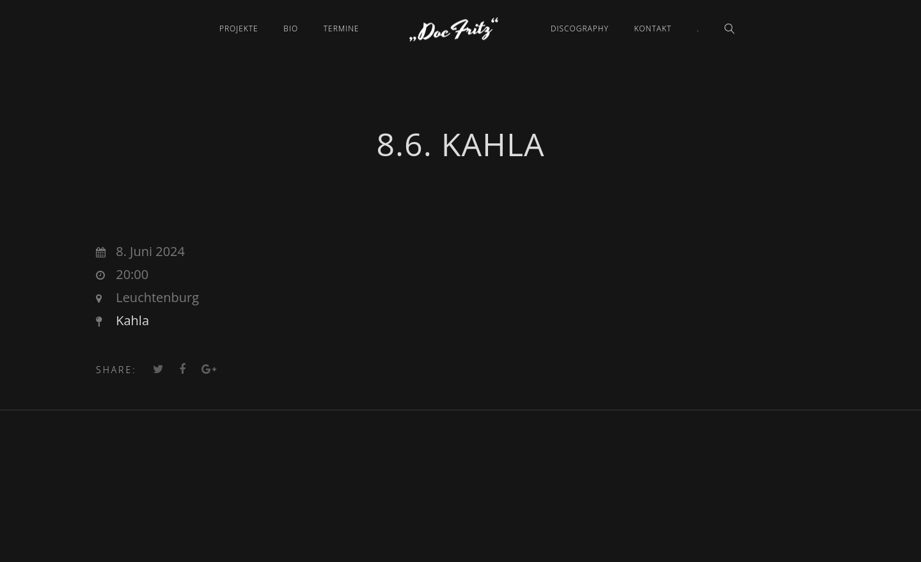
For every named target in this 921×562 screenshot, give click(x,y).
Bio (290, 28)
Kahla (132, 320)
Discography (580, 28)
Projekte (238, 28)
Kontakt (653, 28)
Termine (341, 28)
